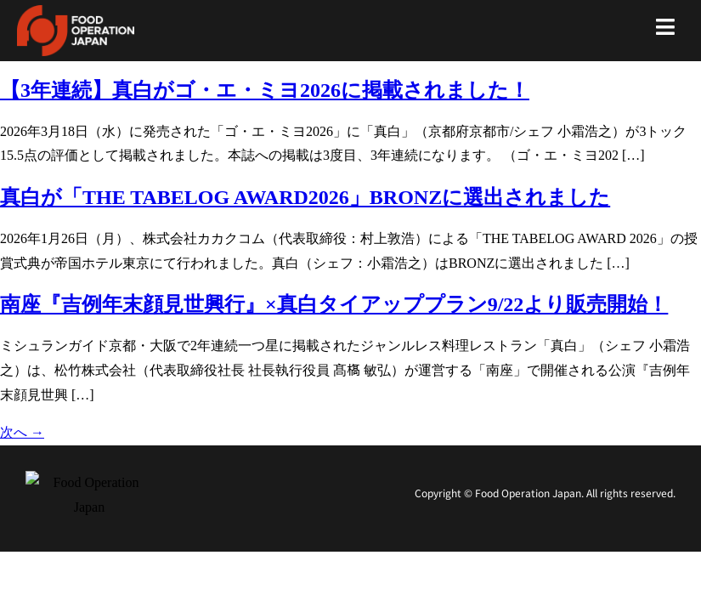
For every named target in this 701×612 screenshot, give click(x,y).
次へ (22, 432)
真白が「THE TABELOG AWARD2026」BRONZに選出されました (305, 197)
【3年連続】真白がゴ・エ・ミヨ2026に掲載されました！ (264, 90)
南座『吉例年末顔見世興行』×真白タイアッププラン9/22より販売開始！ (334, 304)
